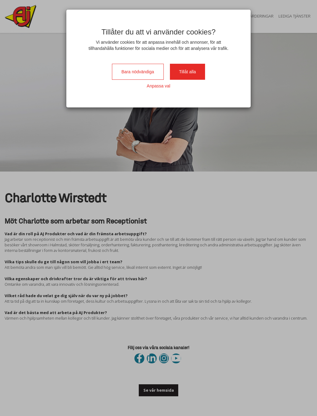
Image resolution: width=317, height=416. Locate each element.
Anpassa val (158, 85)
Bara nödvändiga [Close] (137, 71)
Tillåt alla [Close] (187, 71)
